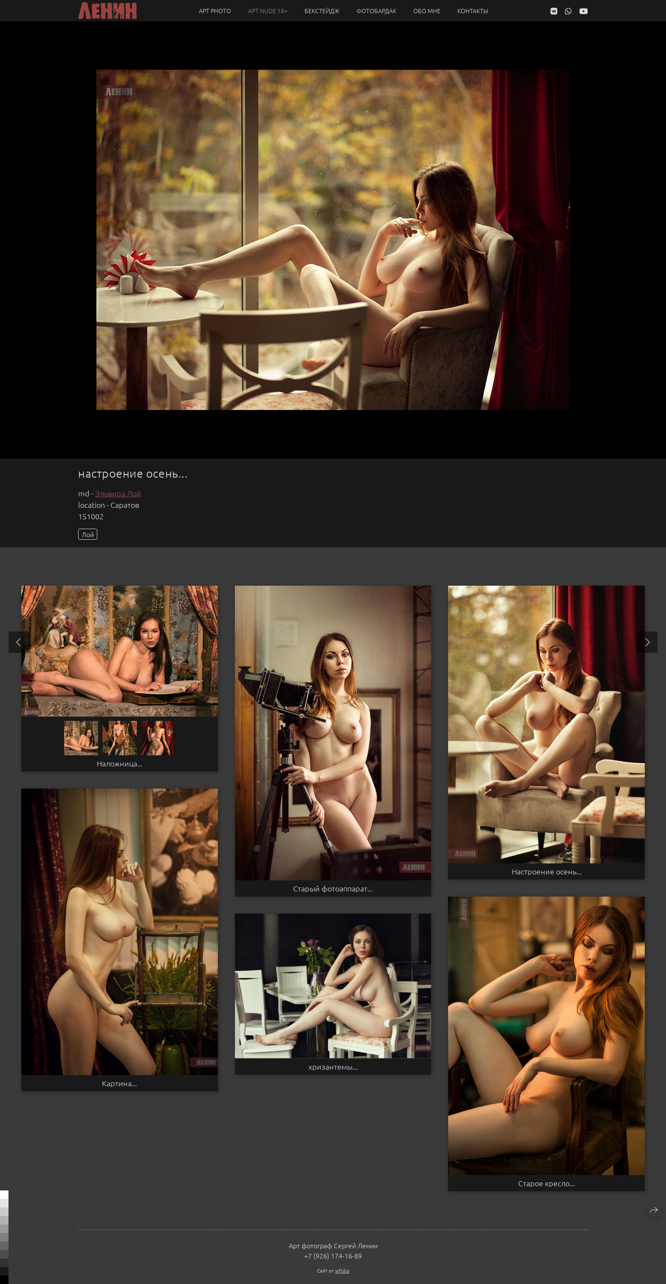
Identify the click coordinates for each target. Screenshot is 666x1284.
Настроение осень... (546, 871)
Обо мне (426, 10)
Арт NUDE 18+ (268, 10)
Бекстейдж (322, 10)
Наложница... (119, 763)
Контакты (472, 10)
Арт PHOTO (215, 10)
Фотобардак (376, 10)
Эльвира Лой (118, 493)
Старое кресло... (546, 1183)
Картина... (119, 1083)
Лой (88, 534)
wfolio (342, 1270)
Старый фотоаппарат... (333, 888)
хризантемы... (333, 1066)
